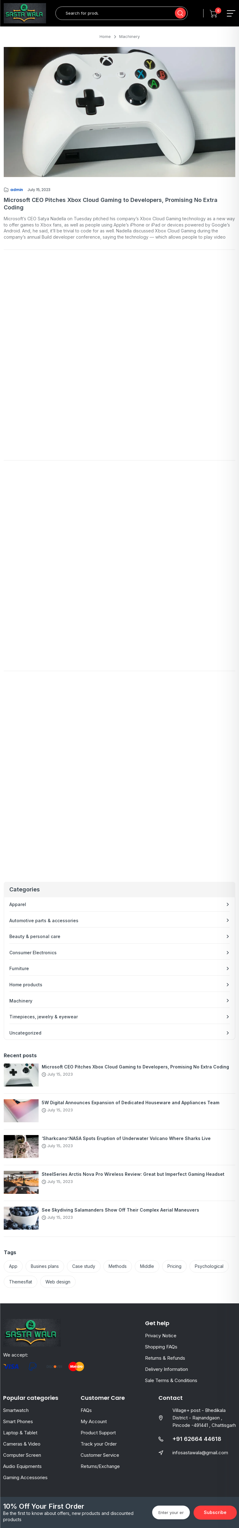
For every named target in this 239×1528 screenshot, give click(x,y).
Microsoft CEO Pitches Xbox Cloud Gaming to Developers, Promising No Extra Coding (135, 1066)
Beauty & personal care (34, 936)
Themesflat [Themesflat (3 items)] (20, 1281)
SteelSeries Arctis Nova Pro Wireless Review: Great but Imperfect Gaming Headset (133, 1174)
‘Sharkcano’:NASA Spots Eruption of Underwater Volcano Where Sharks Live (126, 1138)
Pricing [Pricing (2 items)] (174, 1266)
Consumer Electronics (33, 952)
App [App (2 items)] (13, 1266)
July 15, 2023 (38, 189)
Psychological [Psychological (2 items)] (209, 1266)
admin (16, 189)
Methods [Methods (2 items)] (118, 1266)
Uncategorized (25, 1032)
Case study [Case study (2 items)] (83, 1266)
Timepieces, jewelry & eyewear (43, 1016)
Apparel (17, 904)
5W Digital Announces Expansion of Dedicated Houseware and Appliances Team (130, 1102)
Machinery (20, 1000)
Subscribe (215, 1512)
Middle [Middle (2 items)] (147, 1266)
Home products (25, 984)
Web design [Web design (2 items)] (57, 1281)
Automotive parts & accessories (43, 920)
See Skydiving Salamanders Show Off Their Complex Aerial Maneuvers (120, 1210)
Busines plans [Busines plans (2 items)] (45, 1266)
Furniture (19, 968)
